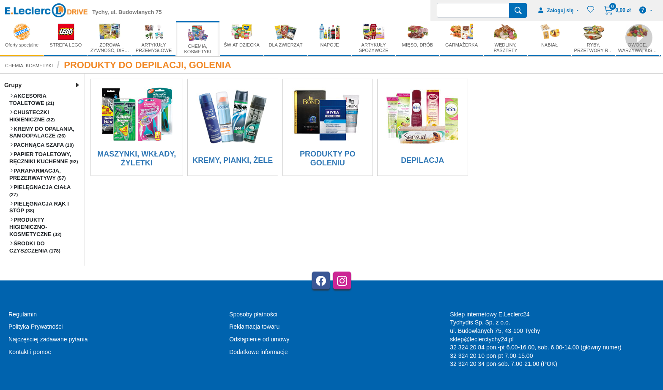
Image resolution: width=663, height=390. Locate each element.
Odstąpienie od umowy (259, 339)
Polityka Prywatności (35, 326)
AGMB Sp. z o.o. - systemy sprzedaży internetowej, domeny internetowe (194, 386)
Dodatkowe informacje (258, 352)
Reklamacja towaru (254, 326)
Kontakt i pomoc (29, 352)
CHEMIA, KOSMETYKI (29, 65)
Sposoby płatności (253, 314)
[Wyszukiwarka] (473, 10)
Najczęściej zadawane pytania (48, 339)
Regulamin (22, 314)
